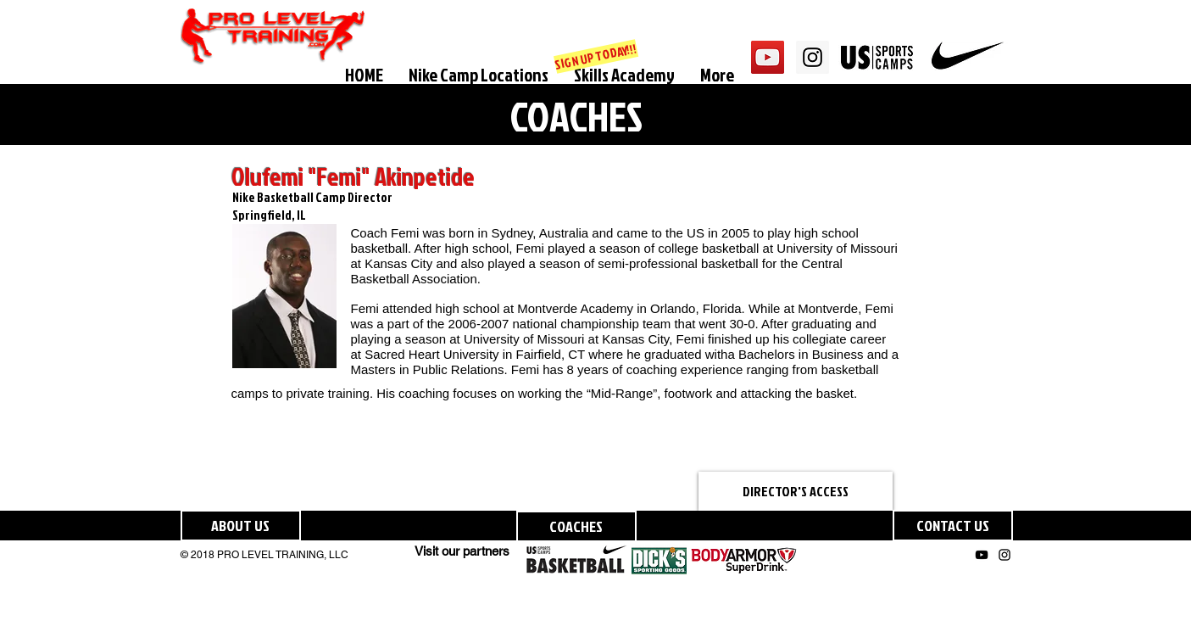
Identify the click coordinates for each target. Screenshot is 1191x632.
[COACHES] (576, 526)
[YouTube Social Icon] (767, 57)
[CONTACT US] (953, 525)
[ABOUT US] (241, 525)
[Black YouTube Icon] (981, 554)
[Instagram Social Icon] (812, 57)
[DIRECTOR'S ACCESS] (795, 491)
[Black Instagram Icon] (1004, 554)
